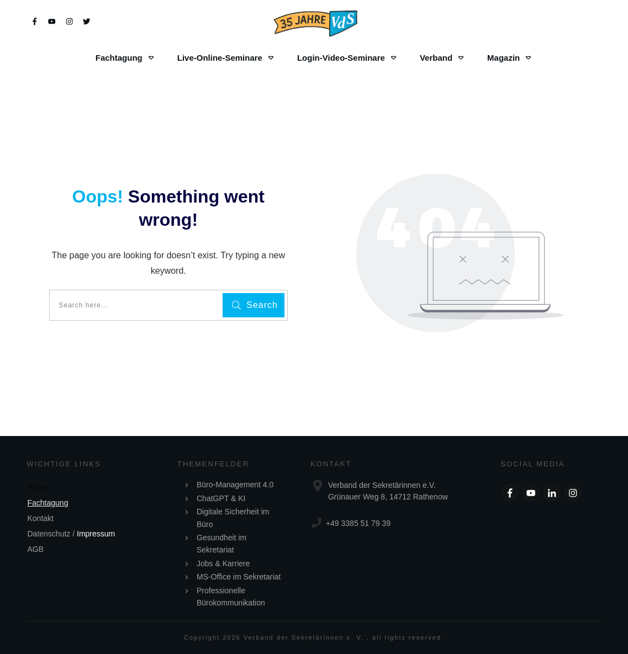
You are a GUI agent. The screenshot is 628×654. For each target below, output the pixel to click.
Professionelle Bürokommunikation (231, 596)
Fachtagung (48, 502)
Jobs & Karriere (223, 563)
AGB (36, 549)
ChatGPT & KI (221, 498)
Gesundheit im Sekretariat (221, 543)
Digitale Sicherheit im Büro (233, 517)
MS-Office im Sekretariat (239, 576)
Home (38, 487)
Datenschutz (49, 533)
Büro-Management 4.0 (235, 484)
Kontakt (41, 518)
